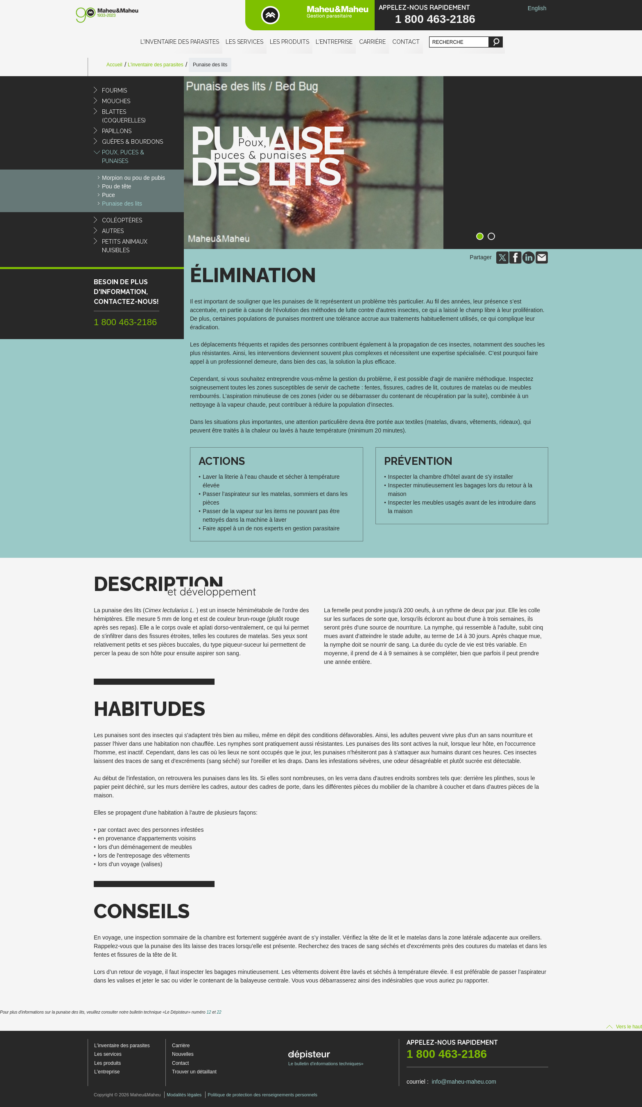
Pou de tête (116, 186)
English (537, 8)
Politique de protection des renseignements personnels (262, 1094)
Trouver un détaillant (194, 1072)
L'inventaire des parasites (179, 41)
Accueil (114, 65)
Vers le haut (624, 1027)
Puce (108, 195)
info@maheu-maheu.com (464, 1081)
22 (219, 1012)
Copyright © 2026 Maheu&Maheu (127, 1094)
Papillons (116, 131)
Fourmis (114, 90)
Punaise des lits (122, 203)
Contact (406, 41)
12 (208, 1012)
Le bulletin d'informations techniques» (326, 1058)
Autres (113, 231)
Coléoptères (122, 220)
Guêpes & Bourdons (132, 141)
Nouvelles (183, 1054)
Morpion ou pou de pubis (133, 177)
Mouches (116, 101)
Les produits (289, 41)
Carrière (372, 41)
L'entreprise (334, 41)
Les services (244, 41)
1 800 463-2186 (435, 19)
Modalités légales (184, 1094)
